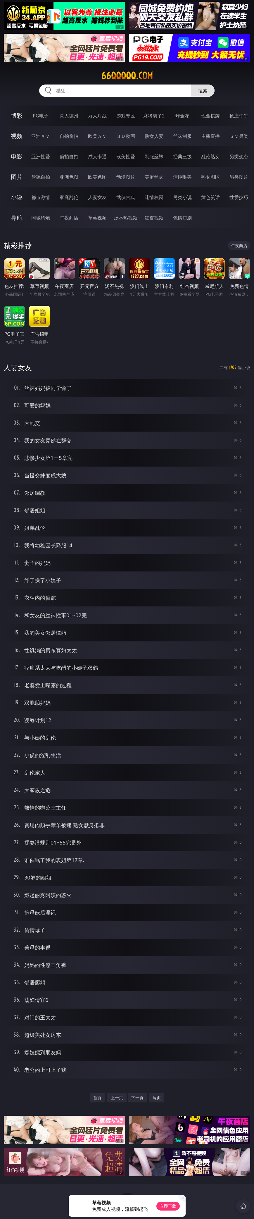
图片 (17, 177)
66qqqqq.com (127, 76)
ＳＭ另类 (238, 136)
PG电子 (40, 115)
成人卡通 (97, 156)
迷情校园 (154, 197)
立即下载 (168, 1206)
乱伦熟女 (210, 156)
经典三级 (182, 156)
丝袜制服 (182, 136)
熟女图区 (210, 177)
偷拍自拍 (69, 156)
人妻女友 (97, 197)
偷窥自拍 (40, 177)
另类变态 (238, 156)
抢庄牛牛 (238, 115)
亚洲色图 (69, 177)
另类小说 (182, 197)
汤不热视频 (125, 217)
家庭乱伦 (69, 197)
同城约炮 (40, 217)
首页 (97, 1097)
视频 (17, 136)
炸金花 (182, 115)
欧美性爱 (125, 156)
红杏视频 (154, 217)
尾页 (157, 1097)
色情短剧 (182, 217)
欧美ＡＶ (97, 136)
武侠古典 (125, 197)
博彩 (17, 115)
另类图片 (238, 177)
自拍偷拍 (69, 136)
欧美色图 (97, 177)
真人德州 (69, 115)
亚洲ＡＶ (40, 136)
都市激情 (40, 197)
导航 (17, 217)
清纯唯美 (182, 177)
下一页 (137, 1097)
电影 (17, 156)
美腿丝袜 (154, 177)
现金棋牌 (210, 115)
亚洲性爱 (40, 156)
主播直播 (210, 136)
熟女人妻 (154, 136)
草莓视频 (97, 217)
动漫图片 (125, 177)
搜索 (203, 90)
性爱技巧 (238, 197)
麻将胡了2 (154, 115)
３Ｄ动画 (125, 136)
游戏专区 (125, 115)
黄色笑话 (210, 197)
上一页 (117, 1097)
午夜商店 (69, 217)
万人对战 (97, 115)
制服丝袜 (154, 156)
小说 (17, 197)
